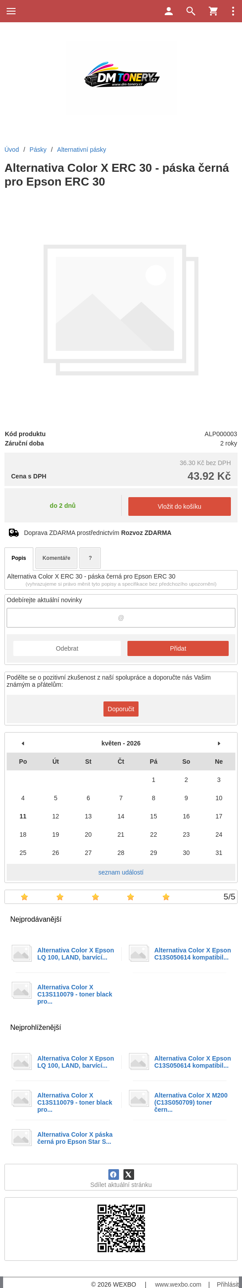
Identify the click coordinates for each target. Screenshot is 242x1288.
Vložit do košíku (179, 506)
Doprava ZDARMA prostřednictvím (97, 532)
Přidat (178, 648)
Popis (19, 558)
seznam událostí (121, 872)
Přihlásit (228, 1284)
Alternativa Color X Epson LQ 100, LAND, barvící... (75, 954)
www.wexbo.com (178, 1284)
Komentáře (57, 558)
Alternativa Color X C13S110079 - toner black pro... (74, 994)
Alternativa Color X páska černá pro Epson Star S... (75, 1138)
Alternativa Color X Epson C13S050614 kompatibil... (193, 954)
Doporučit (121, 709)
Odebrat (67, 648)
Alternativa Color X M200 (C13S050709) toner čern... (191, 1102)
